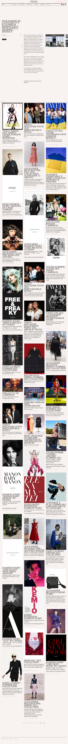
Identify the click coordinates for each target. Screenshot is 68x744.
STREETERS (42, 4)
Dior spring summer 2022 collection (53, 409)
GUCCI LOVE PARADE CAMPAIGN (53, 224)
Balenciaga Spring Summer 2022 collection (34, 377)
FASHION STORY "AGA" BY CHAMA (12, 640)
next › (41, 722)
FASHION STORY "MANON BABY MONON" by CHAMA (11, 497)
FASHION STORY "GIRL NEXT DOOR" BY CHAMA (56, 664)
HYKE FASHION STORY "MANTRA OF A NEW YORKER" (11, 207)
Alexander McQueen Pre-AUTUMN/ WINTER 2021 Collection (34, 549)
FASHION (14, 4)
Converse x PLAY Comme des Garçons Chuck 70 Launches (56, 505)
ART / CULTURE (21, 4)
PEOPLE (36, 4)
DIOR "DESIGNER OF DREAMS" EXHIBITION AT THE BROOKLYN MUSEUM (33, 439)
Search (3, 4)
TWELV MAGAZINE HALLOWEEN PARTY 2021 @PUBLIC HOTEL (33, 326)
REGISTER (59, 1)
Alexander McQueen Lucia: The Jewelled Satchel (12, 254)
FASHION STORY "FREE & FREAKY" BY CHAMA (12, 323)
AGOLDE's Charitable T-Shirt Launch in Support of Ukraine (56, 178)
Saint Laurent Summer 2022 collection (11, 368)
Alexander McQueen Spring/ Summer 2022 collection (56, 366)
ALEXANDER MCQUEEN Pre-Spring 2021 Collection (32, 704)
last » (44, 722)
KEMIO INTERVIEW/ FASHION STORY (33, 617)
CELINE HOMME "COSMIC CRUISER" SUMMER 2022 (55, 455)
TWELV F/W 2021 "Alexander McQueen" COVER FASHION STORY (55, 316)
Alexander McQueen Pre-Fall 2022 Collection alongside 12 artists (32, 173)
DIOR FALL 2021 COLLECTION (32, 661)
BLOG (48, 4)
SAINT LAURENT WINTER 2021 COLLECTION (55, 553)
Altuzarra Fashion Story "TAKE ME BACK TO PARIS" (33, 247)
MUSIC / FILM (29, 4)
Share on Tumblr (18, 39)
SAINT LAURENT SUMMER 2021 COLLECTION (11, 685)
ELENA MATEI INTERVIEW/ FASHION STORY (33, 506)
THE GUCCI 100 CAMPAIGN (10, 394)
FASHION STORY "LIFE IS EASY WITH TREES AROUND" (11, 570)
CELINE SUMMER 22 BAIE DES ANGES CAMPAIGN (55, 269)
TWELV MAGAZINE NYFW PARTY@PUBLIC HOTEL (12, 427)
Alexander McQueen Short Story (55, 592)
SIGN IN (64, 1)
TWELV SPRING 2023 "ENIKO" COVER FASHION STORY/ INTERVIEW (11, 134)
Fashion (4, 35)
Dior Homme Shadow (30, 71)
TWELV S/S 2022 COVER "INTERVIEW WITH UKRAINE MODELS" (56, 134)
